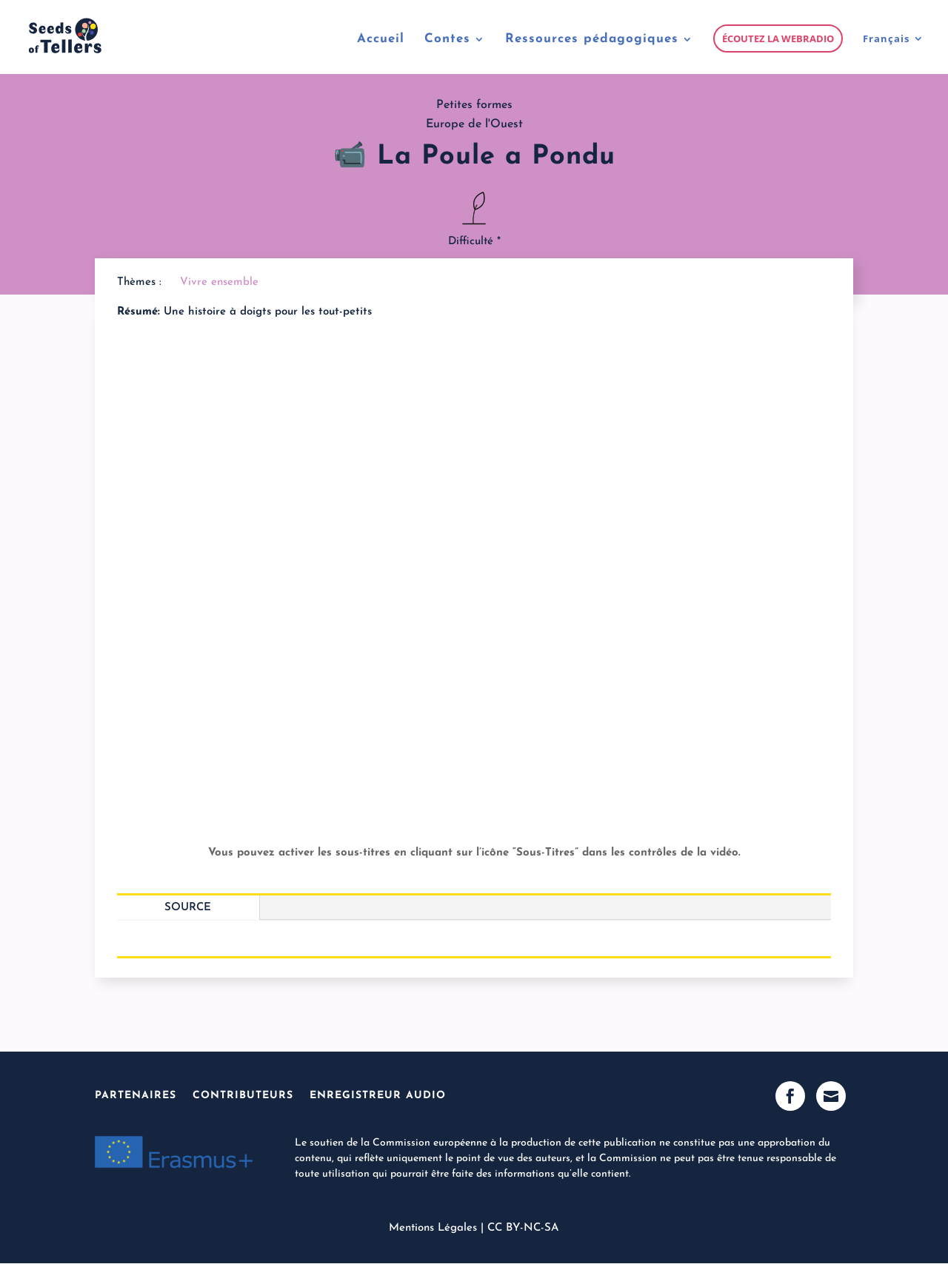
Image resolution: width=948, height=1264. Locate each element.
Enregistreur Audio (378, 1095)
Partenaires (135, 1095)
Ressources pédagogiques (591, 39)
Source (187, 907)
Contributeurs (243, 1095)
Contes (447, 39)
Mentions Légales (433, 1228)
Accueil (380, 39)
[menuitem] (893, 53)
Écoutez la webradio (778, 38)
